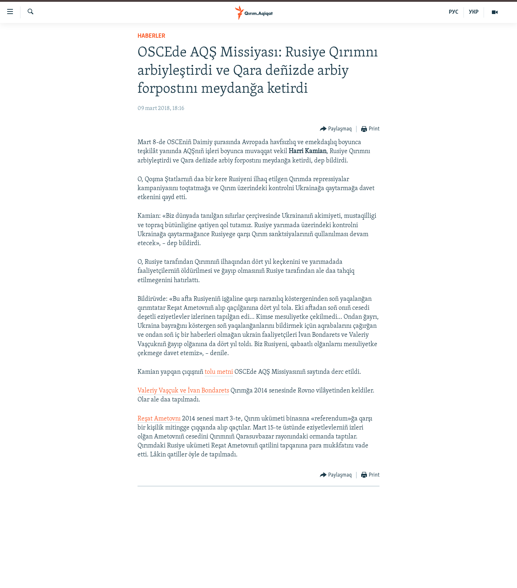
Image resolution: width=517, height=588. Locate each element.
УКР (474, 12)
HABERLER (151, 36)
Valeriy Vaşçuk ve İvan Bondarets (183, 390)
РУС (453, 12)
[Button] (336, 129)
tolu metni (219, 372)
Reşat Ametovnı (159, 418)
